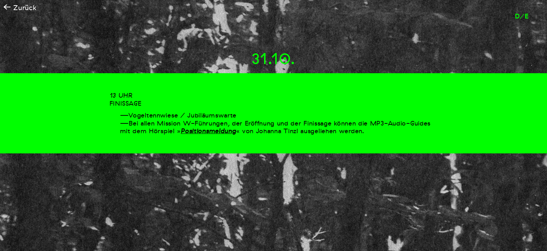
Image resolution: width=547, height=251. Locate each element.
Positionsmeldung (208, 131)
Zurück (20, 7)
